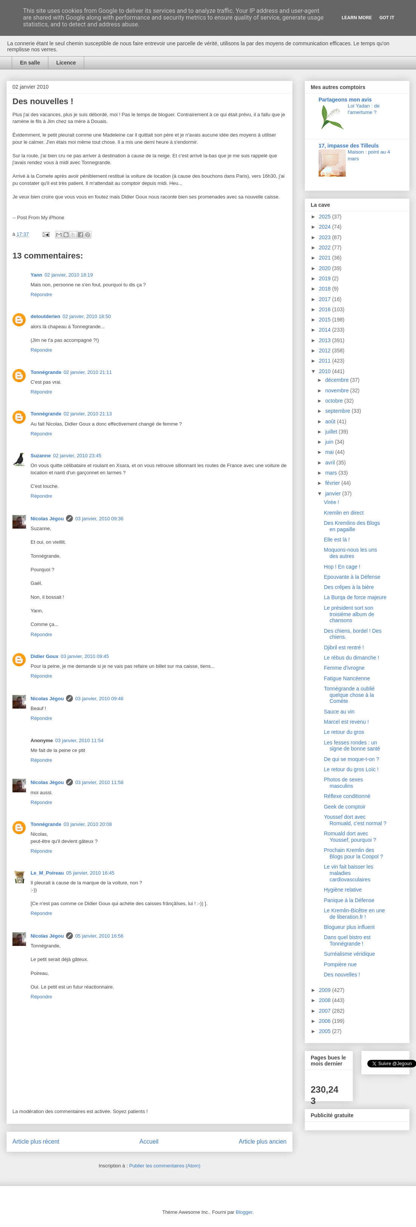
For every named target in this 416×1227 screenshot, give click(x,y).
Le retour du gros (344, 732)
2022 (325, 247)
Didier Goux (45, 656)
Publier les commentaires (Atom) (164, 1166)
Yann (36, 275)
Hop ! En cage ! (342, 567)
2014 (325, 330)
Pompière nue (340, 964)
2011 (325, 361)
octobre (334, 401)
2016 (325, 309)
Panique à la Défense (349, 900)
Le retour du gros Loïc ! (351, 769)
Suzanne (41, 455)
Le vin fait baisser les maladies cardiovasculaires (348, 873)
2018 (325, 289)
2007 (325, 1011)
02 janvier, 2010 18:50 (87, 316)
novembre (337, 390)
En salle (30, 63)
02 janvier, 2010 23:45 (77, 455)
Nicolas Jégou (47, 518)
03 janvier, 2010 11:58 (99, 782)
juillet (332, 432)
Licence (66, 63)
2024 (325, 227)
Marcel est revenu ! (346, 722)
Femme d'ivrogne (344, 668)
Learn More (357, 17)
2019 (325, 278)
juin (330, 442)
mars (331, 473)
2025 (325, 217)
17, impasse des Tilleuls (349, 146)
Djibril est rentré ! (344, 647)
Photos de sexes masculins (343, 782)
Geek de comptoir (345, 807)
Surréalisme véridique (349, 954)
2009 (325, 990)
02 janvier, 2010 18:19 (69, 275)
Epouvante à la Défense (352, 577)
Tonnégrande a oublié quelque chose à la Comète (349, 695)
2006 (325, 1021)
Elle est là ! (337, 540)
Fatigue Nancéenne (347, 678)
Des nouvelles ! (342, 975)
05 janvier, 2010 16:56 (99, 936)
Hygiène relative (343, 890)
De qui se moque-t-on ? (351, 759)
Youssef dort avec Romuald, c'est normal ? (355, 820)
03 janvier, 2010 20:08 (87, 824)
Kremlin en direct (344, 513)
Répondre (41, 294)
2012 (325, 350)
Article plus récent (35, 1141)
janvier (333, 493)
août (331, 421)
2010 (325, 371)
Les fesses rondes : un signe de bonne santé (352, 746)
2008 (325, 1000)
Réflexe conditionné (347, 796)
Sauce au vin (339, 712)
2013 (325, 340)
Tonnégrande (46, 372)
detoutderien (45, 316)
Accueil (149, 1141)
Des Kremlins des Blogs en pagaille (352, 526)
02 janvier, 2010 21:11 (87, 372)
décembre (337, 380)
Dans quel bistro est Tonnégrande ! (347, 940)
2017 (325, 299)
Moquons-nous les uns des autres (350, 553)
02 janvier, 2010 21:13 (87, 414)
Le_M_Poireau (47, 873)
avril (330, 463)
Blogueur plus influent (349, 927)
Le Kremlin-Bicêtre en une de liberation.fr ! (354, 913)
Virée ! (331, 502)
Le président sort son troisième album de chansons (349, 614)
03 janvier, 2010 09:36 (99, 518)
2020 (325, 268)
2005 (325, 1031)
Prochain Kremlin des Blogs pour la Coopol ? (353, 853)
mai (330, 452)
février (333, 483)
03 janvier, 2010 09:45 (85, 656)
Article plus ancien (263, 1141)
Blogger (244, 1212)
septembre (338, 411)
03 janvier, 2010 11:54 (79, 740)
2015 (325, 320)
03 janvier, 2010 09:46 (99, 698)
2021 (325, 258)
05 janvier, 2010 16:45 (90, 873)
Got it (386, 17)
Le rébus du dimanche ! (351, 658)
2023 (325, 237)
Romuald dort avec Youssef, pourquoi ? (350, 836)
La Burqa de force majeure (355, 597)
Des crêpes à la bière (349, 587)
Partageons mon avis (345, 100)
